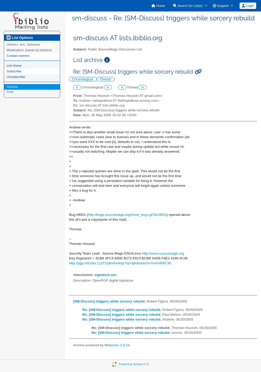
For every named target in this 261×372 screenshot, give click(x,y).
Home (158, 6)
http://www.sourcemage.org (163, 253)
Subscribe (14, 71)
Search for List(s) (188, 6)
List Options (20, 38)
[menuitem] (158, 5)
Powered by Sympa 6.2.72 (134, 364)
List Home (14, 66)
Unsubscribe (16, 77)
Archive (12, 87)
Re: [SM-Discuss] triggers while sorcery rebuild (121, 310)
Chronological (83, 79)
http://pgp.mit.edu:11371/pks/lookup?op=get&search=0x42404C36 (120, 263)
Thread (106, 79)
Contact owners (18, 56)
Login (248, 6)
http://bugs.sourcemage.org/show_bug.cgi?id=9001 (127, 215)
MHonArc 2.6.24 (117, 345)
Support (221, 6)
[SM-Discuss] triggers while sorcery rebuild (109, 301)
